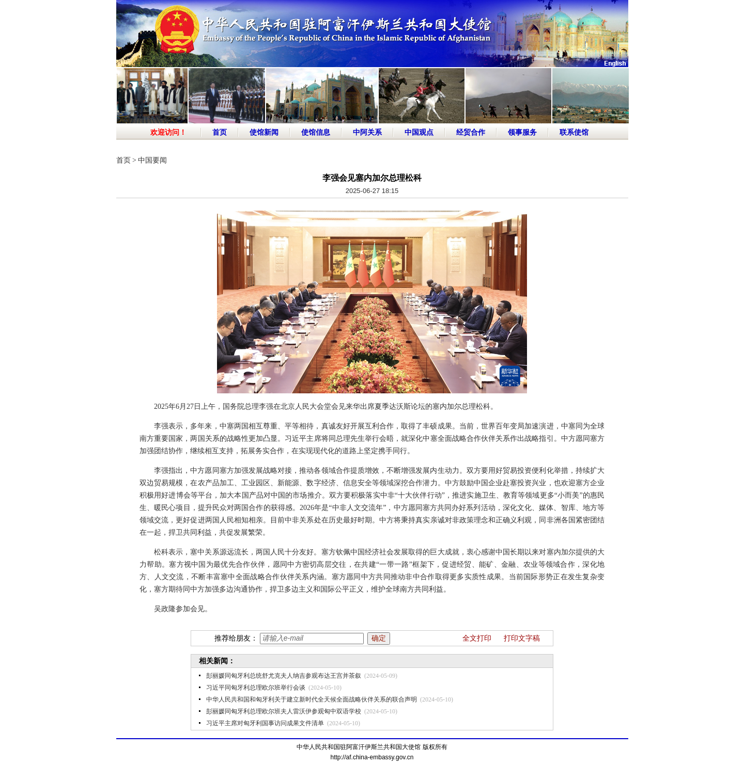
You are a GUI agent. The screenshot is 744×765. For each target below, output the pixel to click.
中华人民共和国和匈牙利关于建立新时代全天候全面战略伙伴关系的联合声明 (311, 699)
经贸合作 (470, 132)
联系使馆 (574, 132)
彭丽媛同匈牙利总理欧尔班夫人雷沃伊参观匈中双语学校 (283, 711)
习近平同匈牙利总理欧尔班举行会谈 (255, 687)
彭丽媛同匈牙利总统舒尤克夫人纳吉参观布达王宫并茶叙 (283, 675)
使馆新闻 (264, 132)
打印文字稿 (522, 638)
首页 (219, 132)
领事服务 (522, 132)
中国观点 (419, 132)
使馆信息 (315, 132)
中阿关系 (367, 132)
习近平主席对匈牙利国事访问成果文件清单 (265, 723)
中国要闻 (152, 160)
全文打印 (476, 638)
